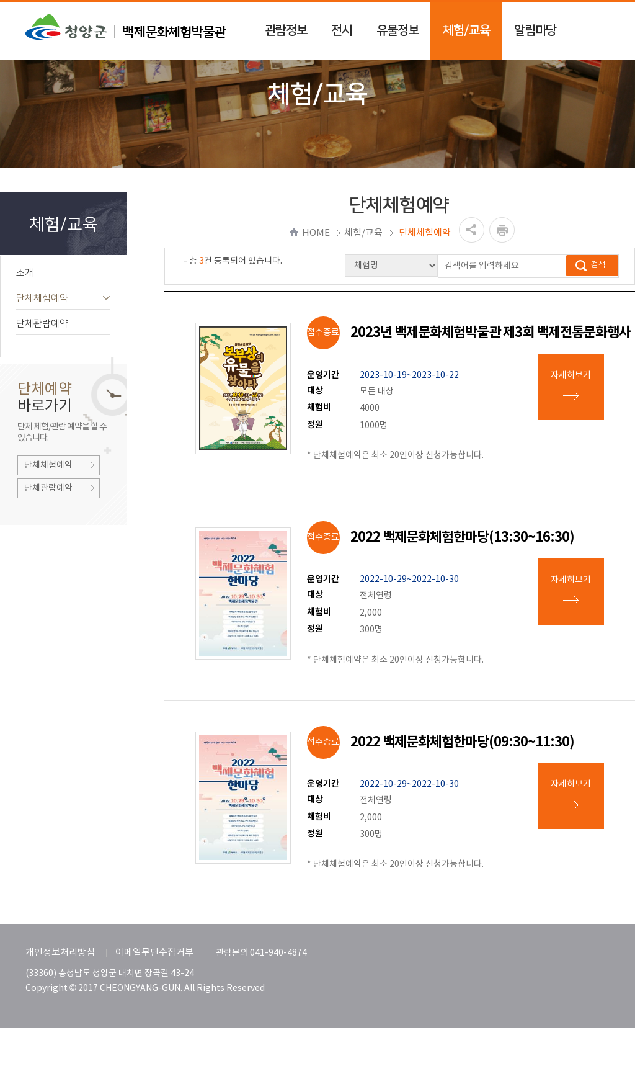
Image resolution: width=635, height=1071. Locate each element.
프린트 (502, 230)
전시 (341, 30)
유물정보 (397, 30)
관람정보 (286, 30)
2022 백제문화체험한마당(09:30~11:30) (462, 742)
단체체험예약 (63, 298)
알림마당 (535, 30)
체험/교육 (466, 30)
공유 (471, 230)
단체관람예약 (63, 323)
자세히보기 (571, 375)
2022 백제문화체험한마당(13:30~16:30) (462, 537)
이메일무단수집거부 (154, 953)
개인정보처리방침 (60, 953)
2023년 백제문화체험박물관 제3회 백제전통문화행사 (490, 333)
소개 (63, 272)
